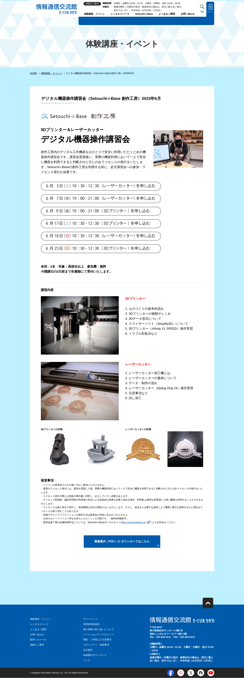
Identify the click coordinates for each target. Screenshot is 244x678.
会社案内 (88, 650)
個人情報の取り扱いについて (98, 630)
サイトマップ (90, 619)
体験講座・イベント (94, 14)
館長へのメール (38, 640)
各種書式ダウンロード (95, 655)
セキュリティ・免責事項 (96, 645)
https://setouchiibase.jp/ (133, 522)
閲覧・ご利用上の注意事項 (97, 640)
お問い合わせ (188, 14)
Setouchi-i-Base (144, 14)
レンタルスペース (120, 14)
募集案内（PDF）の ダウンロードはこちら (122, 542)
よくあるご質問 (167, 14)
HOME (33, 73)
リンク (86, 660)
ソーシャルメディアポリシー (98, 635)
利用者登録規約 (91, 624)
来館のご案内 (37, 645)
